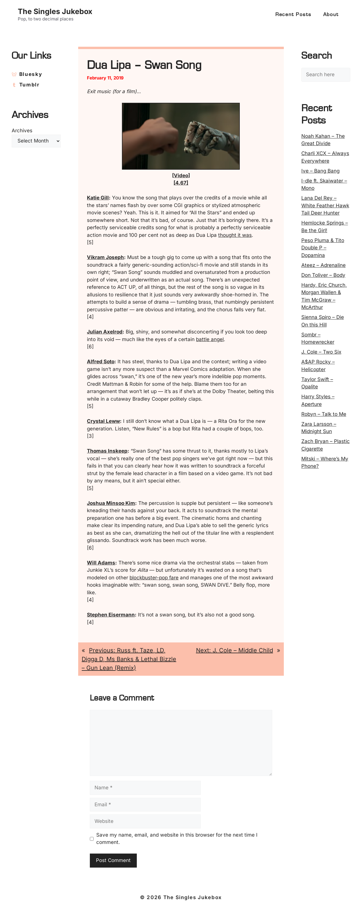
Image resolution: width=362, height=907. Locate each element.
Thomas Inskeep (107, 451)
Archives (22, 130)
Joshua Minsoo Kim (111, 503)
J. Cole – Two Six (321, 352)
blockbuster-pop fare (154, 578)
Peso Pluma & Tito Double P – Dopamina (322, 247)
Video (181, 175)
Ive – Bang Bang (320, 171)
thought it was (235, 235)
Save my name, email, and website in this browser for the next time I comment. (177, 838)
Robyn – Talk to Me (323, 414)
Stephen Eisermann (111, 615)
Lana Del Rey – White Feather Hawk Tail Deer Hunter (325, 205)
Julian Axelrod (105, 332)
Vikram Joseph (105, 257)
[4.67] (181, 183)
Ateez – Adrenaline (323, 265)
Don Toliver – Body (323, 275)
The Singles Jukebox (55, 11)
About (331, 14)
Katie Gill (98, 198)
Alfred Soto (100, 361)
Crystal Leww (103, 421)
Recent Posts (293, 14)
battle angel (210, 339)
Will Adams (101, 563)
